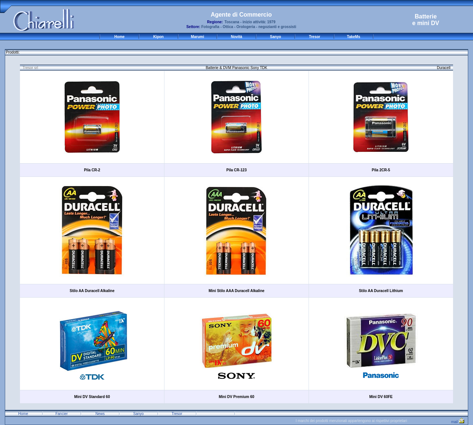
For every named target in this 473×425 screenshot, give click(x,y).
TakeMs (353, 37)
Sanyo (275, 37)
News (100, 414)
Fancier (61, 414)
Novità (236, 37)
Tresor (314, 37)
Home (119, 37)
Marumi (197, 37)
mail (457, 422)
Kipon (158, 37)
